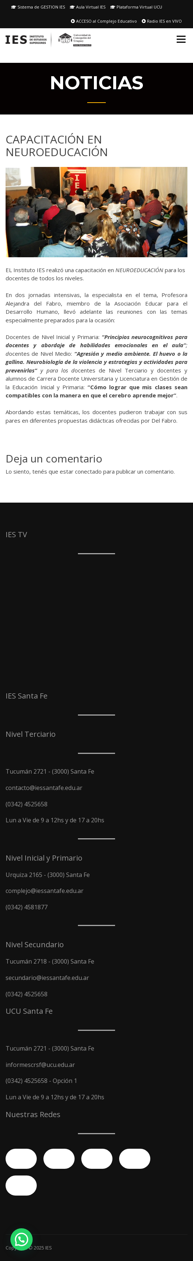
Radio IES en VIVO (162, 21)
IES (48, 1247)
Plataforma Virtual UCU (136, 7)
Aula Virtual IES (87, 7)
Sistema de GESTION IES (38, 7)
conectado (88, 471)
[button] (21, 1239)
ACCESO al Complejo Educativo (104, 21)
